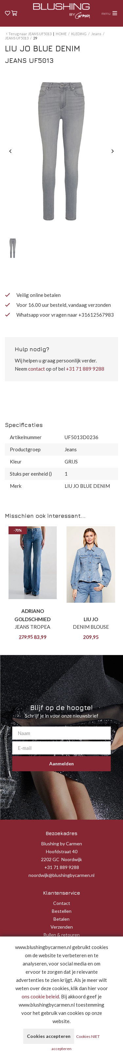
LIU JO (91, 619)
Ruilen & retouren (61, 934)
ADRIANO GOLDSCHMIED (32, 615)
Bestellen (62, 911)
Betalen (61, 919)
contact (36, 369)
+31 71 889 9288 (85, 369)
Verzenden (62, 927)
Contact (61, 903)
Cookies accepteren (49, 1036)
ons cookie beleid (40, 996)
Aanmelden (61, 763)
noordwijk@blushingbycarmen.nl (61, 875)
